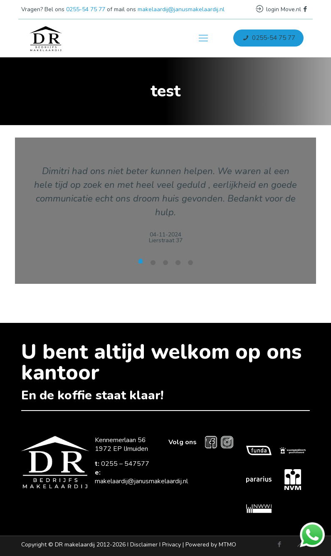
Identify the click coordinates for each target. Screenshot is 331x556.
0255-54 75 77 (85, 9)
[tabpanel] (165, 198)
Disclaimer (144, 545)
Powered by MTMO (210, 545)
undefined (140, 261)
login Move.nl (278, 9)
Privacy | (199, 545)
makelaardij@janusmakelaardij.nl (181, 9)
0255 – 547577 (125, 463)
